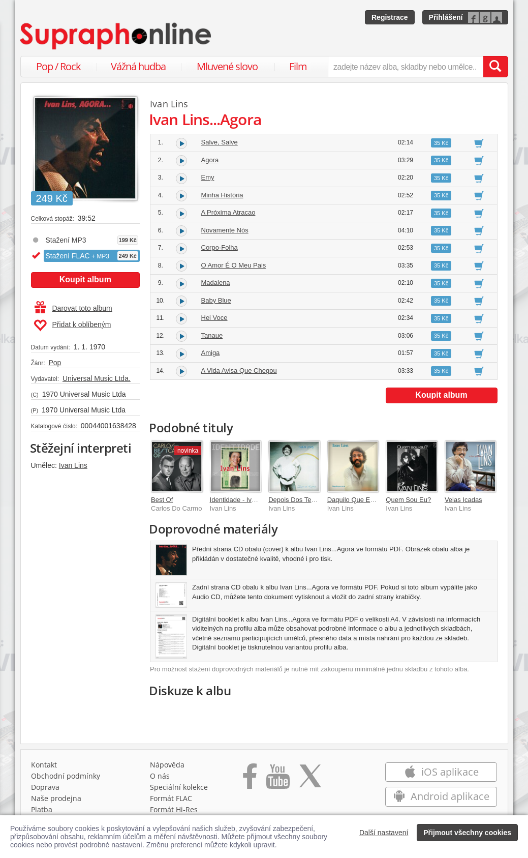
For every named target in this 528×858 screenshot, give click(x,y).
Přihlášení (446, 17)
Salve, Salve (219, 142)
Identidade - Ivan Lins (241, 500)
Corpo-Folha (219, 247)
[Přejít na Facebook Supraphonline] (250, 779)
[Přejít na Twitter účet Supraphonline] (310, 779)
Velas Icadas (463, 500)
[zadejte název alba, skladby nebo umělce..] (405, 66)
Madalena (215, 282)
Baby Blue (216, 300)
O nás (160, 776)
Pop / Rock (58, 66)
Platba (41, 809)
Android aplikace (441, 796)
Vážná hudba (138, 66)
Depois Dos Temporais (301, 500)
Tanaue (212, 335)
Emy (207, 177)
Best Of (162, 500)
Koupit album (85, 279)
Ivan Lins (73, 465)
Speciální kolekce (179, 787)
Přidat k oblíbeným (72, 325)
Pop (54, 363)
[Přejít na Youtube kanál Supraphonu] (277, 779)
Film (298, 66)
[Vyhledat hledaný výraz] (495, 66)
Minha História (222, 195)
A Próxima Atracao (228, 212)
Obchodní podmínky (65, 776)
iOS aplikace (441, 772)
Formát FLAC (171, 798)
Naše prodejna (56, 798)
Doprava (45, 787)
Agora (210, 160)
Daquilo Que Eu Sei (356, 500)
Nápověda (167, 765)
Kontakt (44, 765)
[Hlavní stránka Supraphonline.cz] (116, 36)
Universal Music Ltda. (97, 378)
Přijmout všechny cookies (467, 833)
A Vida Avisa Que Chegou (239, 370)
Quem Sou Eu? (408, 500)
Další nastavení (384, 833)
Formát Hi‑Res (174, 809)
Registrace (389, 17)
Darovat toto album (73, 308)
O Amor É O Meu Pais (233, 265)
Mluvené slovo (227, 66)
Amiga (210, 353)
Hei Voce (214, 317)
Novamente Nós (225, 230)
